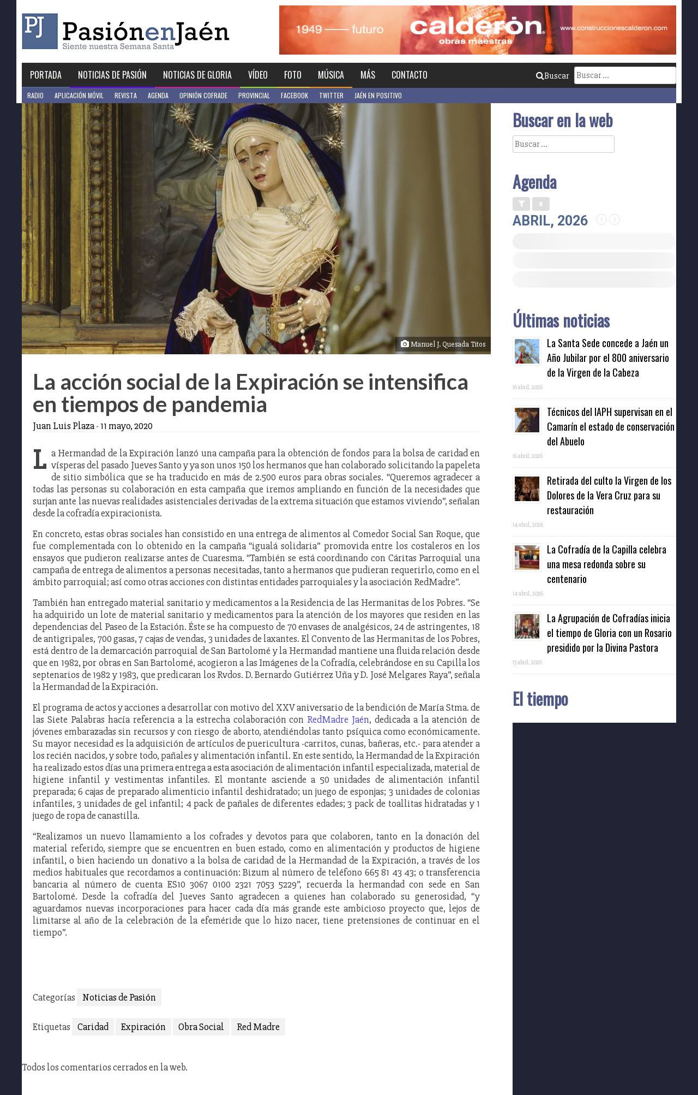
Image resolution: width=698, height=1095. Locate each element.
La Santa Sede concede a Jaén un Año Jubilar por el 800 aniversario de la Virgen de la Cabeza (608, 357)
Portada (46, 74)
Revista (126, 95)
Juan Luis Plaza (63, 426)
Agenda (158, 95)
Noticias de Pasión (112, 74)
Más (367, 74)
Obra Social (201, 1027)
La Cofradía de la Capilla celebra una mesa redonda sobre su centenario (606, 564)
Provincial (254, 95)
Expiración (143, 1027)
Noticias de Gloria (197, 74)
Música (331, 74)
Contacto (410, 74)
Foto (293, 74)
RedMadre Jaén (338, 719)
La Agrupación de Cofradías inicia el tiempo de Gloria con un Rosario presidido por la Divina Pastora (609, 632)
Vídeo (258, 74)
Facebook (294, 95)
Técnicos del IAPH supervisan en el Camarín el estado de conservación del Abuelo (611, 426)
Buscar (552, 75)
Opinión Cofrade (203, 95)
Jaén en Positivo (378, 95)
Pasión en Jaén (129, 31)
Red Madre (258, 1027)
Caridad (93, 1027)
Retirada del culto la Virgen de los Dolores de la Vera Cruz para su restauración (609, 495)
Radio (35, 95)
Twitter (331, 95)
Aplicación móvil (79, 95)
